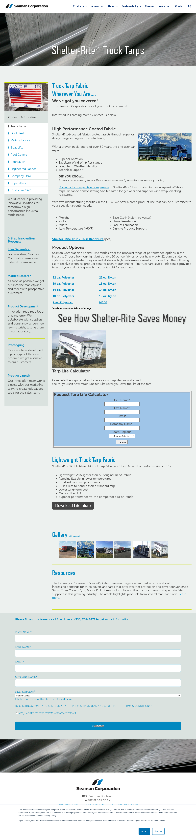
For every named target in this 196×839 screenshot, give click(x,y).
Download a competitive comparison (84, 187)
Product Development (23, 306)
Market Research (19, 276)
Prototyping (16, 345)
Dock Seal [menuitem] (17, 133)
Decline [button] (158, 831)
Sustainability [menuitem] (130, 6)
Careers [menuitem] (149, 6)
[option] (66, 549)
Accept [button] (144, 831)
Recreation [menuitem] (18, 162)
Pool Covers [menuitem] (19, 154)
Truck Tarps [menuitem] (18, 126)
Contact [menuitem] (180, 6)
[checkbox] (98, 712)
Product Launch (19, 375)
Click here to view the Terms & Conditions (43, 699)
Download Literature (73, 505)
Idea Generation (19, 249)
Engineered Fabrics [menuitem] (23, 169)
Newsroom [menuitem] (164, 6)
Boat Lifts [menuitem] (17, 147)
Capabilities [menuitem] (18, 183)
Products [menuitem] (78, 6)
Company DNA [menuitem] (21, 176)
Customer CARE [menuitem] (21, 190)
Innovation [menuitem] (97, 6)
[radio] (98, 712)
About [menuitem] (111, 6)
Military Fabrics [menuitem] (20, 140)
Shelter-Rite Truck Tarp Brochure (77, 239)
